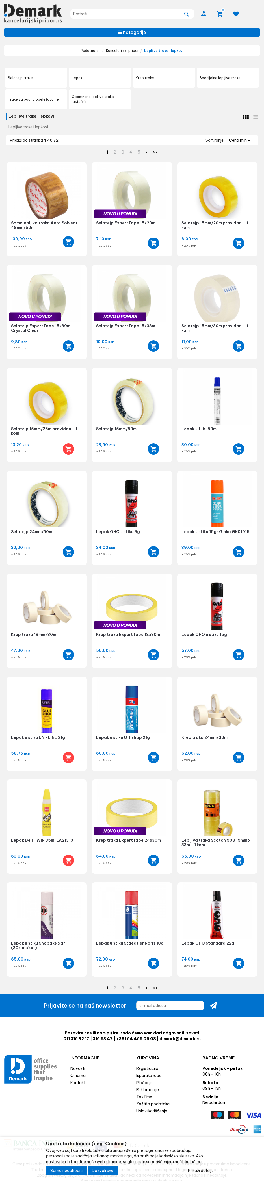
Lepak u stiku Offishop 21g (123, 737)
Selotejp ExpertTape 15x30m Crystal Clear (40, 328)
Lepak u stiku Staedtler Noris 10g (130, 943)
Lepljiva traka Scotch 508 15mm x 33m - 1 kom (215, 842)
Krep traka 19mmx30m (33, 634)
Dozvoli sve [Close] (102, 1172)
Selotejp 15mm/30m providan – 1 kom (214, 328)
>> (155, 152)
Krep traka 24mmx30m (204, 737)
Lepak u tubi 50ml (199, 428)
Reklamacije (147, 1089)
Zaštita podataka (153, 1103)
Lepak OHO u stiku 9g (118, 531)
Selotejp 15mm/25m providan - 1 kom (44, 431)
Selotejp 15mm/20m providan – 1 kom (214, 225)
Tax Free (144, 1096)
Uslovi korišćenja (151, 1111)
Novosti (77, 1068)
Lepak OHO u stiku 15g (204, 634)
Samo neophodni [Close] (66, 1172)
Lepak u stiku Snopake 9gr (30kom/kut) (38, 945)
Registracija (147, 1068)
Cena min (239, 140)
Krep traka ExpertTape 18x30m (128, 634)
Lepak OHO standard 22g (207, 943)
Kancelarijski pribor (122, 50)
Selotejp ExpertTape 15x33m (125, 325)
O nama (78, 1075)
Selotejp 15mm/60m (116, 428)
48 (50, 140)
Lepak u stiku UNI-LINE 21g (38, 737)
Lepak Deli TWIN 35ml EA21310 (42, 840)
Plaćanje (144, 1082)
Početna (88, 50)
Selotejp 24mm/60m (31, 531)
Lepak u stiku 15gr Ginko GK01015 (215, 531)
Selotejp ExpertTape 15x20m (125, 223)
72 (56, 140)
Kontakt (77, 1082)
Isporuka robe (148, 1075)
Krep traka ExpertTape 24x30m (128, 840)
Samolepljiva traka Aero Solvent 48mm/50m (44, 225)
